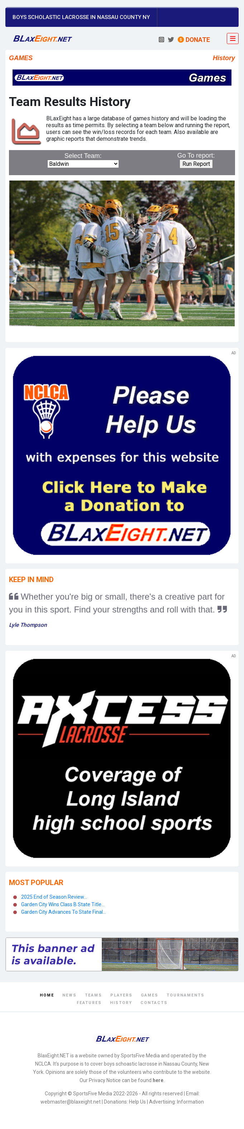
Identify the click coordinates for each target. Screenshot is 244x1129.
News (69, 995)
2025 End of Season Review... (54, 897)
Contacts (154, 1002)
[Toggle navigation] (233, 38)
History (121, 1002)
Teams (93, 995)
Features (89, 1002)
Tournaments (186, 995)
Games (149, 995)
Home (47, 995)
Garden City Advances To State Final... (63, 912)
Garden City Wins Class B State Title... (63, 904)
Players (121, 995)
